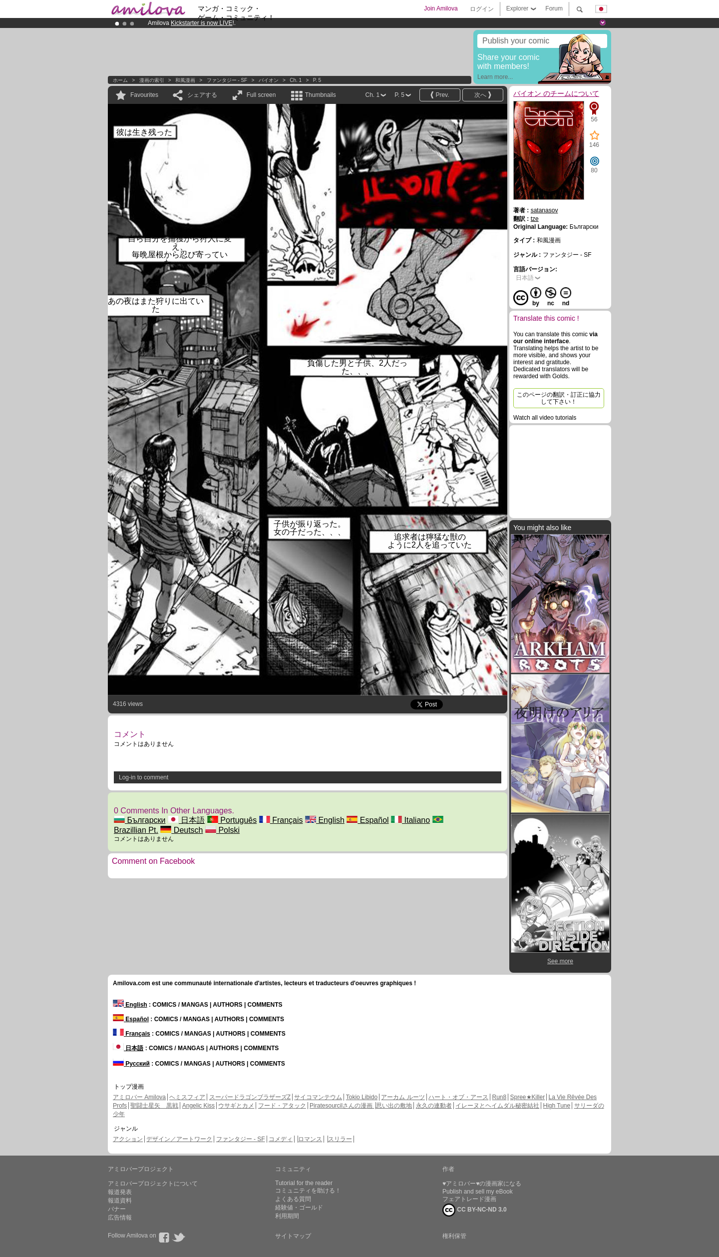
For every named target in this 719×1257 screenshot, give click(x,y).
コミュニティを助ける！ (308, 1190)
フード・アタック (282, 1105)
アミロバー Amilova (139, 1097)
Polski (222, 830)
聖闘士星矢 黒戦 (154, 1105)
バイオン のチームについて (556, 93)
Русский (131, 1063)
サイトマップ (293, 1236)
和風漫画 (185, 80)
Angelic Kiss (198, 1105)
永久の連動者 (434, 1105)
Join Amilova (440, 8)
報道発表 (120, 1192)
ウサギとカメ (236, 1105)
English (325, 820)
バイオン (269, 80)
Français (281, 820)
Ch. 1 (296, 80)
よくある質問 (293, 1199)
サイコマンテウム (318, 1097)
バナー (117, 1209)
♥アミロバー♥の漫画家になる (481, 1183)
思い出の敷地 (394, 1105)
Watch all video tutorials (544, 417)
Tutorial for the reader (304, 1183)
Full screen (261, 94)
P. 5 (317, 80)
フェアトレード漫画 (469, 1199)
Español (367, 820)
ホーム (120, 80)
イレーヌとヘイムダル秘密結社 (497, 1105)
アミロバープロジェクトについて (153, 1183)
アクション (128, 1139)
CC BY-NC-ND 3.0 (474, 1210)
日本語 (186, 820)
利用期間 (287, 1216)
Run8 (499, 1097)
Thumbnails (320, 94)
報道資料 (120, 1200)
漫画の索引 (151, 80)
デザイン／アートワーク (179, 1139)
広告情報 (120, 1217)
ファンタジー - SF (227, 80)
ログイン (482, 8)
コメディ (281, 1139)
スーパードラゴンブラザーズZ (250, 1097)
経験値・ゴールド (299, 1207)
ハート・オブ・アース (458, 1097)
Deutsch (181, 830)
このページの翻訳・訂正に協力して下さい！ (559, 398)
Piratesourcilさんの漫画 (342, 1105)
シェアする (202, 94)
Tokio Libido (361, 1097)
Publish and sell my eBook (477, 1191)
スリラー (340, 1139)
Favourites (144, 94)
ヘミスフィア (187, 1097)
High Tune (557, 1105)
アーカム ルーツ (402, 1097)
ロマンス (310, 1139)
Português (232, 820)
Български (140, 820)
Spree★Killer (527, 1097)
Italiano (410, 820)
